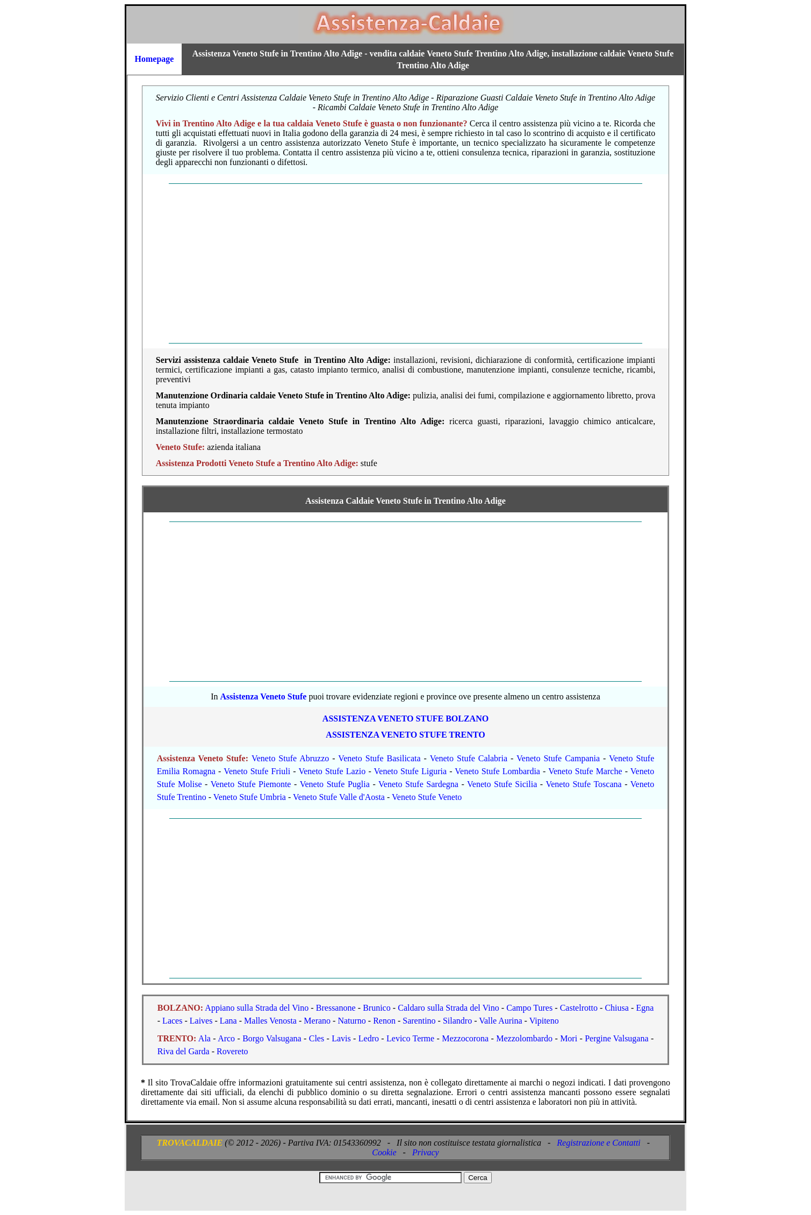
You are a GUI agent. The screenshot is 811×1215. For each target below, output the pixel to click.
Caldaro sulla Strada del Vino (448, 1007)
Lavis (341, 1038)
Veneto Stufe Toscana (583, 784)
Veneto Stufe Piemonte (251, 784)
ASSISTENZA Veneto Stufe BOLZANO (405, 718)
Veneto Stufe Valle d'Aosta (339, 797)
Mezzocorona (465, 1038)
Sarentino (419, 1020)
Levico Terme (410, 1038)
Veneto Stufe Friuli (257, 771)
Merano (317, 1020)
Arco (226, 1038)
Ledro (368, 1038)
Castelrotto (579, 1007)
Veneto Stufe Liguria (410, 771)
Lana (228, 1020)
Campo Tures (529, 1007)
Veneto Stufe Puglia (335, 784)
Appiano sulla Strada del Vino (256, 1007)
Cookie (384, 1152)
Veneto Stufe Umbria (249, 797)
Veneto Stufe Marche (585, 771)
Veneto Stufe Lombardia (497, 771)
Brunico (377, 1007)
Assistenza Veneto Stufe (263, 696)
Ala (204, 1038)
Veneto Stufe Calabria (468, 758)
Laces (172, 1020)
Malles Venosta (270, 1020)
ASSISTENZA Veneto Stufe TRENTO (405, 734)
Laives (201, 1020)
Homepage (154, 58)
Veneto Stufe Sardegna (418, 784)
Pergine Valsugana (616, 1038)
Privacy (425, 1152)
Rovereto (232, 1051)
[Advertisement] (405, 263)
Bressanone (336, 1007)
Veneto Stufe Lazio (331, 771)
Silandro (457, 1020)
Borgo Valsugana (272, 1038)
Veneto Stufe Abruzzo (290, 758)
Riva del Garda (183, 1051)
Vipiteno (544, 1020)
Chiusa (616, 1007)
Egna (645, 1007)
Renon (384, 1020)
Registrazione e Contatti (599, 1142)
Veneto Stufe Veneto (427, 797)
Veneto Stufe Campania (558, 758)
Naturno (351, 1020)
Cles (316, 1038)
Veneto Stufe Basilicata (379, 758)
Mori (568, 1038)
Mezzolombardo (524, 1038)
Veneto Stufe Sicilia (502, 784)
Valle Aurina (500, 1020)
